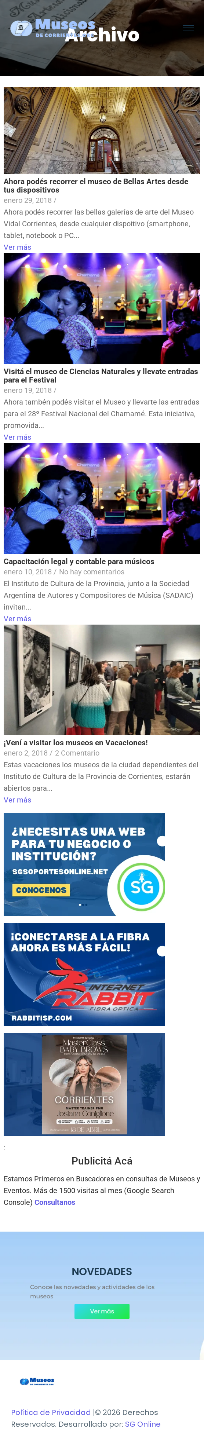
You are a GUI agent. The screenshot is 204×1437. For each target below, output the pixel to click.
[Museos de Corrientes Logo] (37, 1382)
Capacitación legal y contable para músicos (79, 561)
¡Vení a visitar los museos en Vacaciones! (76, 742)
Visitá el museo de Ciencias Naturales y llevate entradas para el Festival (101, 376)
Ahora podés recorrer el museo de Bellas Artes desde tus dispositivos (96, 186)
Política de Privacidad (51, 1412)
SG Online (143, 1424)
